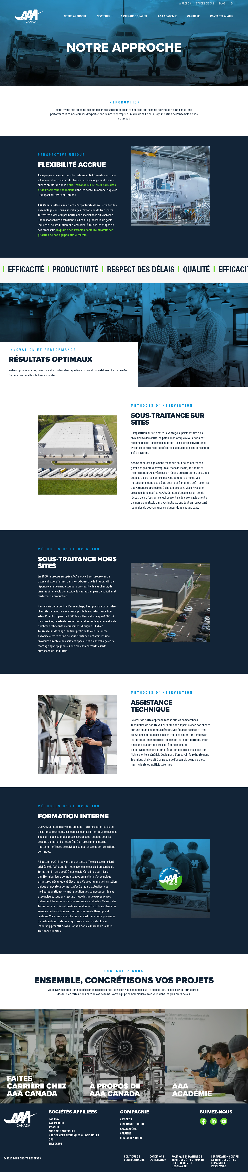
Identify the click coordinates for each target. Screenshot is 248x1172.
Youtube (223, 1121)
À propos (185, 3)
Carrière (193, 16)
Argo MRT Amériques (62, 1131)
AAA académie (167, 16)
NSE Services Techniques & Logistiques (74, 1135)
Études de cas (205, 3)
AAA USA (54, 1119)
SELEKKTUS (55, 1144)
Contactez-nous (221, 16)
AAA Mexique (56, 1123)
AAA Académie (128, 1129)
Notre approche (75, 16)
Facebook (203, 1121)
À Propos (126, 1119)
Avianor (54, 1127)
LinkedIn (213, 1121)
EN (231, 3)
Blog (222, 3)
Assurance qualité (134, 16)
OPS (51, 1140)
